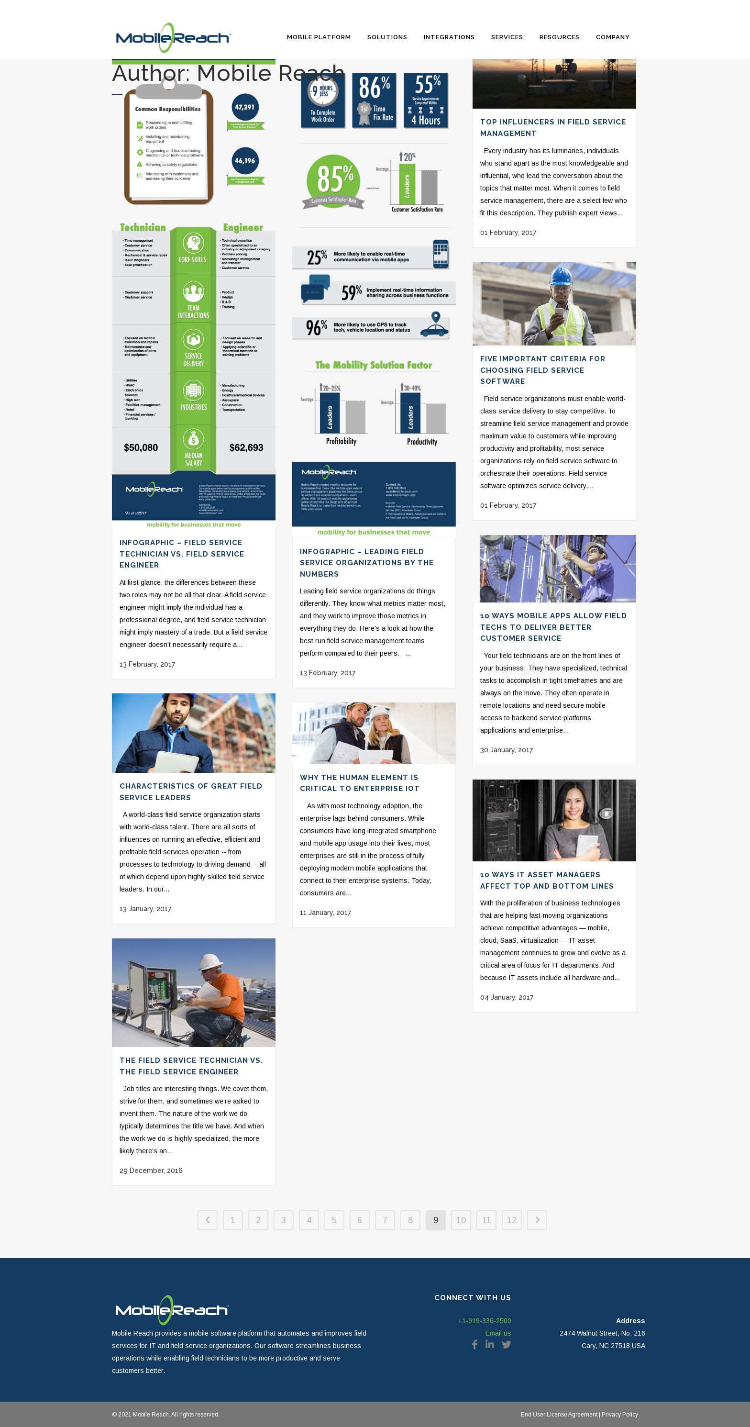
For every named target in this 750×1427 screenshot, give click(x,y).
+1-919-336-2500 (484, 1321)
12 (512, 1220)
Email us (498, 1333)
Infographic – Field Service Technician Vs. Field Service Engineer (182, 553)
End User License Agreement (559, 1414)
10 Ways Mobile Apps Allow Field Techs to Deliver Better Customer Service (553, 627)
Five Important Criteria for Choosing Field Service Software (543, 370)
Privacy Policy (619, 1414)
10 (461, 1220)
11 (486, 1220)
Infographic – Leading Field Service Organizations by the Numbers (367, 563)
